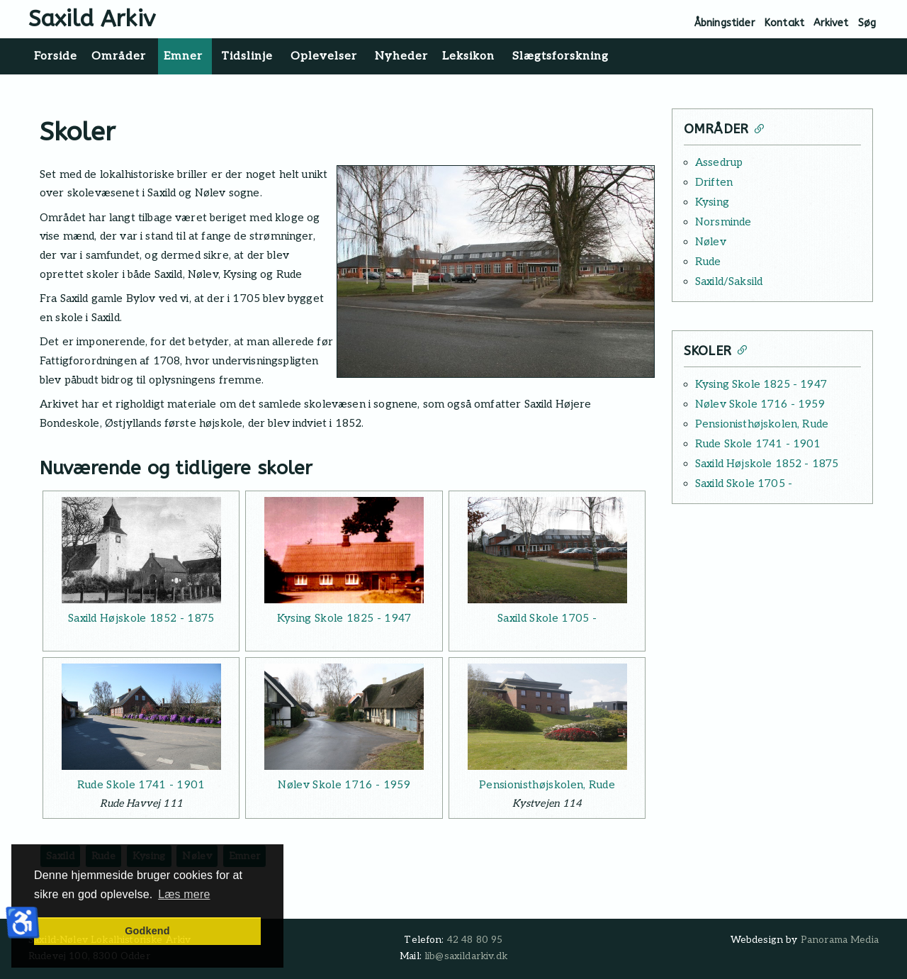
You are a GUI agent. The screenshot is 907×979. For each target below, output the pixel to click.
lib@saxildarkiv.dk (465, 956)
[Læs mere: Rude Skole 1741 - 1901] (141, 717)
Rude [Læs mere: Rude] (708, 261)
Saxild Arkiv (91, 19)
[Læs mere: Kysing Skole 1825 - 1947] (344, 550)
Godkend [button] (147, 930)
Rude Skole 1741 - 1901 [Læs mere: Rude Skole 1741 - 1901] (141, 784)
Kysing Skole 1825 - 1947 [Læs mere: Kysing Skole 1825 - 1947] (344, 618)
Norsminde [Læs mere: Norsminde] (723, 222)
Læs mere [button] (184, 894)
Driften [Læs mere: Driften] (714, 182)
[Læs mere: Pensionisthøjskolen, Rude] (547, 717)
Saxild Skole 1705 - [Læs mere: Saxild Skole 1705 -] (547, 618)
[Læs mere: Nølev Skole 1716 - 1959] (344, 717)
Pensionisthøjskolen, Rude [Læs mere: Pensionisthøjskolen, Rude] (547, 784)
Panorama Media (840, 940)
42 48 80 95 (475, 940)
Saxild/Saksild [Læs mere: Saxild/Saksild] (728, 281)
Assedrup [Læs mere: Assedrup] (719, 162)
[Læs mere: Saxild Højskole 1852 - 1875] (141, 550)
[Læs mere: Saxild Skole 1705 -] (547, 550)
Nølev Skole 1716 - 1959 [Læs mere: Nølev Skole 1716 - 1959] (344, 784)
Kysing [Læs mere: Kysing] (712, 202)
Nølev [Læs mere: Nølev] (710, 241)
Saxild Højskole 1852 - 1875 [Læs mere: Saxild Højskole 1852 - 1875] (141, 618)
